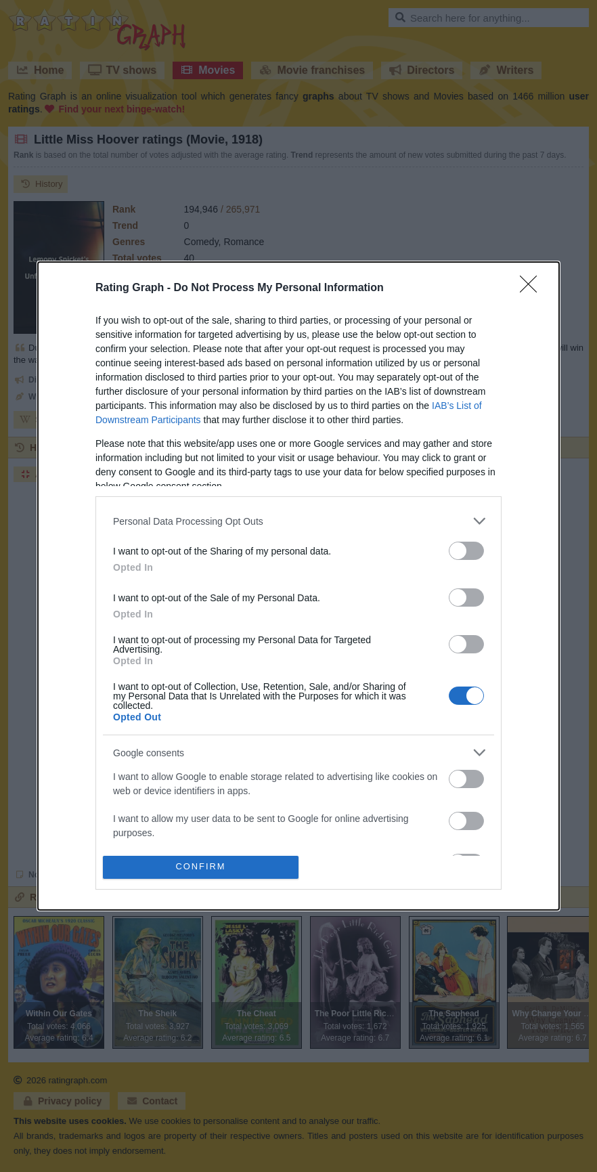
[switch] (466, 551)
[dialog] (298, 585)
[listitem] (298, 521)
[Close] (533, 288)
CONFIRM (200, 866)
